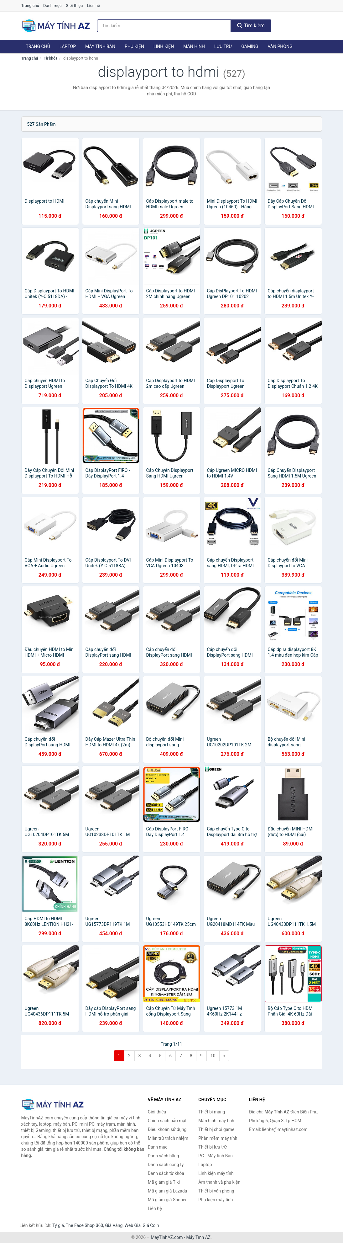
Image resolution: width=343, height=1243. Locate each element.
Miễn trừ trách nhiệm (168, 1138)
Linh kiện (163, 46)
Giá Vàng (113, 1225)
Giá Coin (151, 1225)
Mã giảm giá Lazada (167, 1190)
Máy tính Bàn (100, 46)
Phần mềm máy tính (217, 1138)
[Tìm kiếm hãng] (164, 25)
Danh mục (52, 5)
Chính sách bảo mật (167, 1120)
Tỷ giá (58, 1225)
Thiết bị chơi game (216, 1129)
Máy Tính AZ (198, 1237)
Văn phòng (280, 46)
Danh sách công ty (166, 1164)
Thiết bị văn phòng (216, 1190)
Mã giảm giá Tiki (164, 1182)
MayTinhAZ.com (167, 1237)
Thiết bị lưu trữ (212, 1147)
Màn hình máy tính (216, 1120)
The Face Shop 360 (84, 1225)
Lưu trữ (223, 46)
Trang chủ (30, 5)
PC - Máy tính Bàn (215, 1155)
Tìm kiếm (251, 26)
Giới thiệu (74, 5)
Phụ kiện (134, 46)
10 (213, 1055)
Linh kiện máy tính (215, 1173)
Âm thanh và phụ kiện (219, 1182)
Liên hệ (93, 5)
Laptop (68, 46)
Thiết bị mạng (211, 1111)
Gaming (249, 46)
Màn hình (194, 46)
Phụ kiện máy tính (215, 1199)
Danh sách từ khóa (166, 1173)
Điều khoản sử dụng (167, 1129)
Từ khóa (50, 58)
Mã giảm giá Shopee (168, 1199)
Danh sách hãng (163, 1155)
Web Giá (133, 1225)
